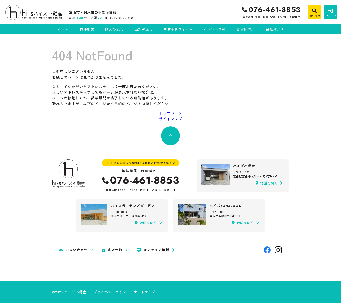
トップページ (170, 113)
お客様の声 (246, 29)
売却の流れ (144, 29)
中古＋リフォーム (178, 29)
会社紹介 (273, 29)
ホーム (63, 29)
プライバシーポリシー (112, 292)
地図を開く (267, 183)
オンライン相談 (153, 250)
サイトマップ (170, 119)
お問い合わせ (73, 250)
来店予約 (112, 250)
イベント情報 (215, 29)
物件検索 (87, 29)
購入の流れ (114, 29)
